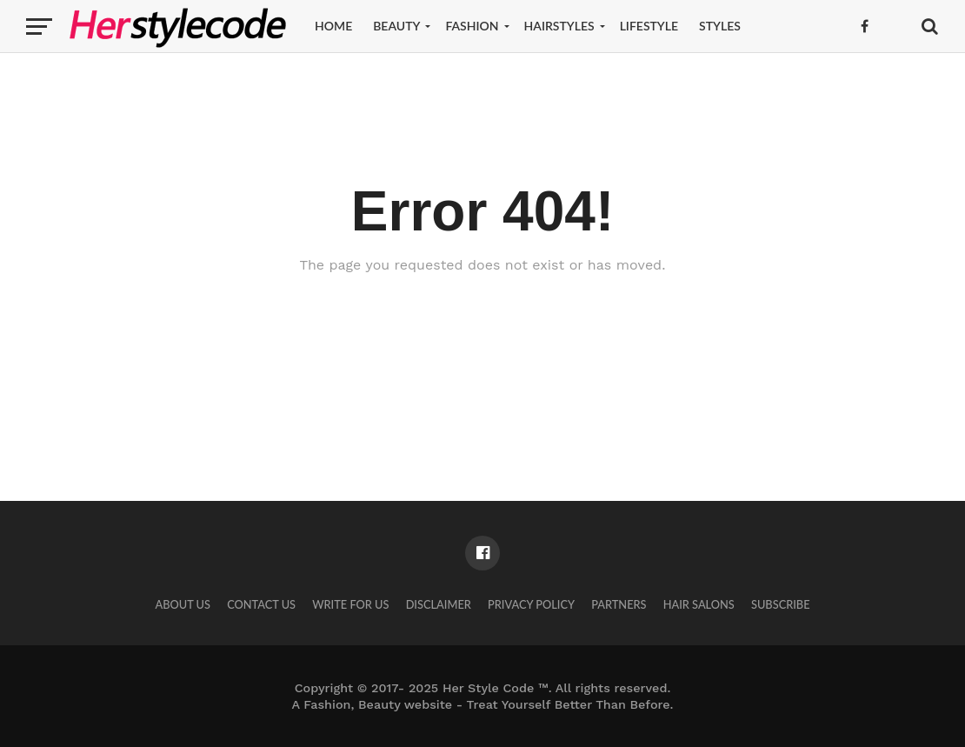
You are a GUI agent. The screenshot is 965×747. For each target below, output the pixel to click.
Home (333, 25)
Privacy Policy (531, 604)
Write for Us (350, 604)
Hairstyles (559, 25)
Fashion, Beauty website (377, 704)
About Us (182, 604)
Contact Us (261, 604)
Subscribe (780, 604)
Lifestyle (649, 25)
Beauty (396, 25)
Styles (720, 25)
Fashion (471, 25)
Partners (618, 604)
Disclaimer (438, 604)
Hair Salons (699, 604)
